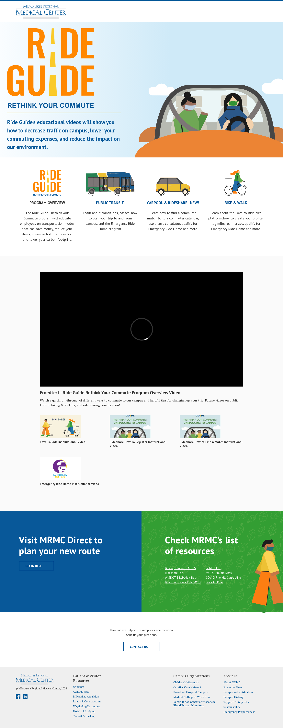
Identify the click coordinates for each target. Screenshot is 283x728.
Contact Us (141, 646)
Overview (78, 686)
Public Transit (110, 202)
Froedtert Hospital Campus (190, 692)
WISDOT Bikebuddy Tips (180, 577)
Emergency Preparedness (239, 712)
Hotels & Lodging (84, 711)
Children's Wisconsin (186, 682)
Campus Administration (238, 692)
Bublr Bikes (213, 568)
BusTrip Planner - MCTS (180, 568)
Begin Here (36, 565)
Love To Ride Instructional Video (62, 442)
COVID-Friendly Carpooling (223, 577)
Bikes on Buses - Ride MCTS (183, 582)
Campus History (233, 697)
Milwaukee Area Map (86, 696)
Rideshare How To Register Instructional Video (138, 444)
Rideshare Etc (174, 573)
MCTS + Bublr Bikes (219, 573)
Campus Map (81, 691)
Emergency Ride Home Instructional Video (69, 484)
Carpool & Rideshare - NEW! (173, 202)
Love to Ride (214, 582)
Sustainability (231, 707)
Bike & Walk (236, 202)
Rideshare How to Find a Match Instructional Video (211, 444)
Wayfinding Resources (86, 706)
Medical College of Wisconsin (191, 697)
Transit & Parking (84, 716)
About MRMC (231, 682)
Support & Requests (236, 702)
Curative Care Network (187, 687)
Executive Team (233, 687)
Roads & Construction (87, 701)
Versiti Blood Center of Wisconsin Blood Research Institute (194, 703)
